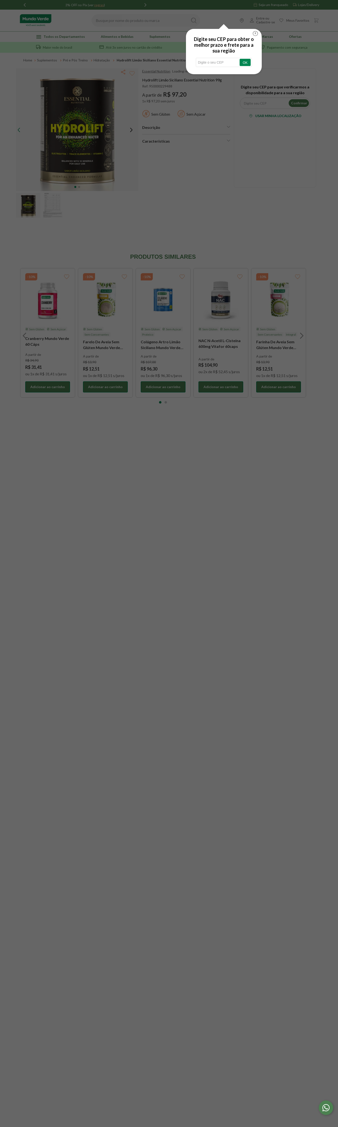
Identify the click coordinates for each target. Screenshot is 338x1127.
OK (245, 63)
